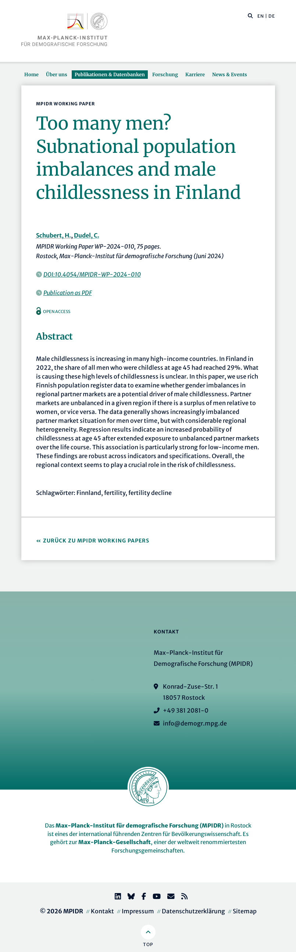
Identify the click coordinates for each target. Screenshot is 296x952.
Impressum (138, 911)
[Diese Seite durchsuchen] (246, 16)
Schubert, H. (53, 235)
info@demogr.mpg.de (195, 723)
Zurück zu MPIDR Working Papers (96, 540)
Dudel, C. (86, 235)
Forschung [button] (165, 74)
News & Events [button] (229, 74)
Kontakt (102, 911)
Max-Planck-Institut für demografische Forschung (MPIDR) (140, 825)
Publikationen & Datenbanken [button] (110, 74)
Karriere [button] (195, 74)
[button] (250, 15)
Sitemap (245, 911)
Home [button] (31, 74)
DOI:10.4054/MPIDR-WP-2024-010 (92, 274)
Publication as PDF (67, 292)
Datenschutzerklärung (193, 911)
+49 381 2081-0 (185, 710)
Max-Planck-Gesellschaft (114, 842)
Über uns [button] (56, 74)
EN (260, 16)
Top (148, 944)
